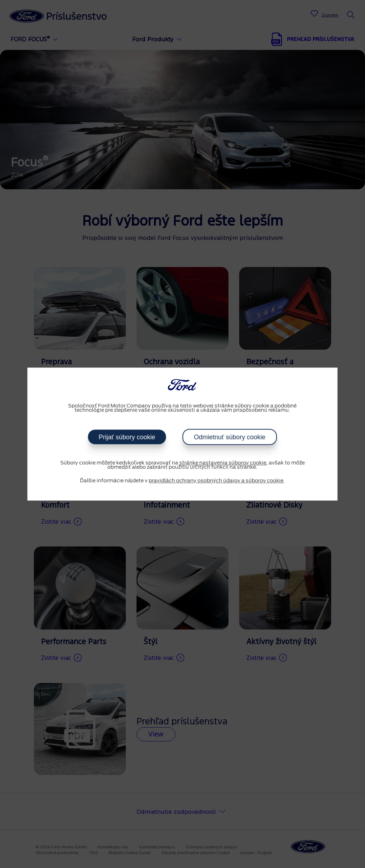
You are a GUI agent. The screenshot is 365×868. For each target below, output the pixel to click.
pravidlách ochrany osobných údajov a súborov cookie (216, 480)
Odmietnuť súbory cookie (230, 437)
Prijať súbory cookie (127, 437)
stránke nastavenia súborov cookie (222, 463)
